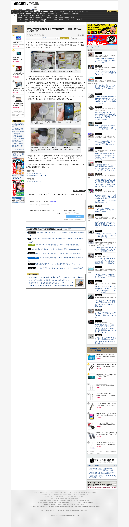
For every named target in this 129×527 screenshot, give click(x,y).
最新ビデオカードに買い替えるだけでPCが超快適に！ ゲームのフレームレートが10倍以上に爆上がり (105, 128)
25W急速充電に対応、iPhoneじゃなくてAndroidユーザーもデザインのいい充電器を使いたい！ (105, 249)
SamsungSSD (42, 17)
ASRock (49, 17)
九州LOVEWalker (77, 506)
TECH (31, 11)
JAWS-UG (52, 496)
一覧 (57, 38)
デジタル (33, 3)
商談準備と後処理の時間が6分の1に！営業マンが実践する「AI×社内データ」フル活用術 (105, 60)
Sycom (37, 15)
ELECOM (20, 17)
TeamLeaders (51, 13)
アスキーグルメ (35, 13)
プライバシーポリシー (58, 510)
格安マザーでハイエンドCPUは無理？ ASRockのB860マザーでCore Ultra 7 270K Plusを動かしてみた (105, 314)
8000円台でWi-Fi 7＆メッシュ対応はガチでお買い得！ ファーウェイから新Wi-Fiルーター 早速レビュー (105, 224)
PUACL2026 (75, 13)
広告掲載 (83, 510)
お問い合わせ (75, 510)
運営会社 (68, 510)
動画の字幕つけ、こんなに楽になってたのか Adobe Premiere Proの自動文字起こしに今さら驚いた (63, 283)
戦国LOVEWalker (96, 506)
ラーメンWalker (32, 506)
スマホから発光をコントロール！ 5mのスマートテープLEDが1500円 (60, 268)
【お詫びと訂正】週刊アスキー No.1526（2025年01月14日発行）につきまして (102, 476)
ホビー (56, 11)
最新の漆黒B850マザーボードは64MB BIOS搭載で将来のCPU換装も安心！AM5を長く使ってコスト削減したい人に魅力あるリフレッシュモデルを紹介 (105, 116)
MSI (49, 15)
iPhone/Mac (44, 11)
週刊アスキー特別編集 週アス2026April (18, 177)
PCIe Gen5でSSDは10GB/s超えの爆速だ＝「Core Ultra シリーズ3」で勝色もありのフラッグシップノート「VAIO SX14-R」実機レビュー (76, 277)
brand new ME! (74, 498)
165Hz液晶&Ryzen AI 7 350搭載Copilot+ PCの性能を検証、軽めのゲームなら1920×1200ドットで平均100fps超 (105, 303)
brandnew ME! (44, 21)
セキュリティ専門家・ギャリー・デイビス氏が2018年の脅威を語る (58, 253)
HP (61, 15)
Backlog (61, 19)
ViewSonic (66, 17)
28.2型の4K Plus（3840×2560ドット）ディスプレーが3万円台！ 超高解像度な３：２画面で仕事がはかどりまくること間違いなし (105, 261)
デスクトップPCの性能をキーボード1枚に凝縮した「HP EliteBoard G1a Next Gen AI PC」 (105, 142)
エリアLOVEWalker (41, 506)
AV (66, 11)
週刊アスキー (43, 13)
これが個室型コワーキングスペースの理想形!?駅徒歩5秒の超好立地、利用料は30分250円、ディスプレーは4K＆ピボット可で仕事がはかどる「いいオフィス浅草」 (105, 182)
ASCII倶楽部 (112, 11)
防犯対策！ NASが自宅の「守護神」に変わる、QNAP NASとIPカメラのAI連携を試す (105, 235)
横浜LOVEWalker (50, 506)
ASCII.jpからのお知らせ (94, 466)
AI (17, 11)
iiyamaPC (32, 15)
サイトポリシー (46, 510)
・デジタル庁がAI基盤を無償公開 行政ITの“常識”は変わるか (18, 130)
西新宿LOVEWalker (59, 506)
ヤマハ (72, 19)
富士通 (20, 15)
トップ (14, 11)
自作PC (62, 11)
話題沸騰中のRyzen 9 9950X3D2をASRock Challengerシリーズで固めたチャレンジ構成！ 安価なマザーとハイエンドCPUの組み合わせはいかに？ (105, 100)
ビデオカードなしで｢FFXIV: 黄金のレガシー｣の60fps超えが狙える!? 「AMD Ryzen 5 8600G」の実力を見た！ (105, 340)
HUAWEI (61, 17)
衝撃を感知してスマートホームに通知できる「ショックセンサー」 (58, 264)
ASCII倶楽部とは (19, 149)
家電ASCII (28, 13)
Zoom (78, 19)
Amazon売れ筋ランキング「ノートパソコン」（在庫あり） (18, 29)
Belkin (72, 17)
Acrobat (26, 19)
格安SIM (22, 13)
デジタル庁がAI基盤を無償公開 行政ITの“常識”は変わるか (49, 280)
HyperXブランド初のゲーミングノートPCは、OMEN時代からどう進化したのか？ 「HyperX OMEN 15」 (105, 156)
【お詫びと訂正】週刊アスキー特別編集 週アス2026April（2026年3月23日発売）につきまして (102, 469)
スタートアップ (80, 11)
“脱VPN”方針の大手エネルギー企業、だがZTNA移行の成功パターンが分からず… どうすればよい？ (105, 87)
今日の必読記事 (46, 504)
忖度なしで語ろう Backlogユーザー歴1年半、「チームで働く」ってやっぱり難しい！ (105, 275)
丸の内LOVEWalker (86, 506)
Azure (37, 19)
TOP (34, 492)
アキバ (69, 11)
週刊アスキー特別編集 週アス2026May (18, 155)
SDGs (65, 13)
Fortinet (67, 19)
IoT (21, 11)
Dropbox (49, 19)
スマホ (74, 11)
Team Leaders (65, 502)
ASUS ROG (32, 17)
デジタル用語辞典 (62, 504)
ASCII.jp (19, 3)
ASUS (55, 15)
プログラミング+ (59, 13)
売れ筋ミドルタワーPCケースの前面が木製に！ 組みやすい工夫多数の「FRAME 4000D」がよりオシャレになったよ (105, 289)
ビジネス (25, 11)
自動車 (51, 11)
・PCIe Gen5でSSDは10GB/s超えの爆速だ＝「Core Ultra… (18, 124)
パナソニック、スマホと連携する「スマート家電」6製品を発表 (57, 245)
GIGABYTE (37, 17)
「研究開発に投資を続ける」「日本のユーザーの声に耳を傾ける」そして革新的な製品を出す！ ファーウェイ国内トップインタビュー (105, 167)
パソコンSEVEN (43, 15)
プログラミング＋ (74, 502)
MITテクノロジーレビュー (79, 504)
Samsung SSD (43, 500)
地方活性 (69, 13)
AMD (26, 17)
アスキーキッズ (15, 13)
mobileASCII (70, 504)
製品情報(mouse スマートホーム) (37, 175)
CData (55, 19)
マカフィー (20, 21)
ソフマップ (37, 21)
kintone (32, 19)
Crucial (55, 17)
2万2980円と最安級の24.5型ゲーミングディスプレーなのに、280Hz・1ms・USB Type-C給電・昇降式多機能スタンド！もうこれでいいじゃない (105, 328)
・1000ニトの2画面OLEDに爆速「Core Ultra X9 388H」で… (18, 145)
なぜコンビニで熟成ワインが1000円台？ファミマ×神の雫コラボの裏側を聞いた (105, 209)
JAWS (20, 19)
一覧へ (114, 465)
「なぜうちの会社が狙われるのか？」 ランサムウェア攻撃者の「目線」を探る (105, 72)
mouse (26, 15)
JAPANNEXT (31, 21)
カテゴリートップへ (79, 191)
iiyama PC (61, 494)
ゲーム (86, 11)
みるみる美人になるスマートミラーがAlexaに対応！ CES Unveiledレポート (58, 249)
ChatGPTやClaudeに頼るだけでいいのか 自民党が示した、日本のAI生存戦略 (55, 285)
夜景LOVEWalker (69, 506)
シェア (44, 37)
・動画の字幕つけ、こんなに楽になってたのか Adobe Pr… (17, 135)
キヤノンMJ (26, 21)
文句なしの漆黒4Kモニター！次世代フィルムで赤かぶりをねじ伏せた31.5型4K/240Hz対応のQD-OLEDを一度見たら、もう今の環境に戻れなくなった (105, 198)
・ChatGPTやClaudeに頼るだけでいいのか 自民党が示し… (18, 140)
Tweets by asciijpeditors (94, 47)
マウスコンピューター (34, 173)
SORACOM (58, 500)
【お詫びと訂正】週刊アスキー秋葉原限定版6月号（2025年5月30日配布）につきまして (102, 473)
